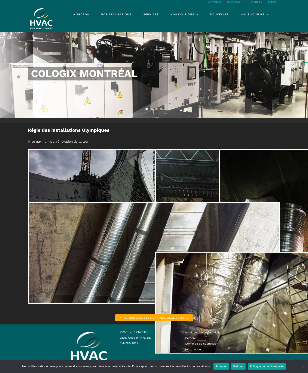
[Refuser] (303, 366)
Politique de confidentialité (267, 366)
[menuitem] (256, 1)
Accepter (221, 366)
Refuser (238, 366)
